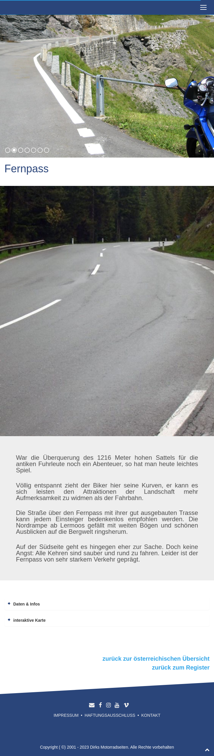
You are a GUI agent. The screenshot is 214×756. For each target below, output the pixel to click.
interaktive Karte (29, 620)
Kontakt (150, 715)
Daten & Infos (26, 604)
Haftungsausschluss (110, 715)
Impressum (66, 715)
